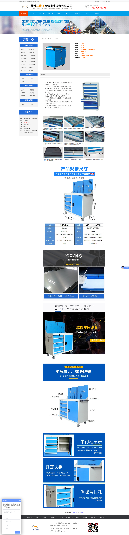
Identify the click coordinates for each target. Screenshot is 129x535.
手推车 (22, 104)
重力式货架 (32, 61)
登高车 (31, 104)
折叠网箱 (31, 93)
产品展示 (50, 38)
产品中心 (41, 13)
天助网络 (57, 531)
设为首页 (108, 1)
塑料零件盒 (23, 96)
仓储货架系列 (28, 45)
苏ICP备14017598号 (66, 531)
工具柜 (31, 78)
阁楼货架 (31, 52)
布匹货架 (23, 64)
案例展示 (68, 517)
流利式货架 (23, 58)
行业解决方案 (78, 13)
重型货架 (23, 49)
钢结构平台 (23, 61)
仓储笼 (22, 90)
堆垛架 (31, 70)
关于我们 (32, 13)
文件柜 (31, 81)
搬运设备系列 (28, 100)
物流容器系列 (28, 85)
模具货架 (68, 13)
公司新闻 (52, 517)
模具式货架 (23, 55)
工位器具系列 (28, 74)
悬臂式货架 (32, 58)
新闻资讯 (50, 13)
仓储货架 (59, 13)
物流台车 (23, 93)
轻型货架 (23, 52)
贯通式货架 (32, 55)
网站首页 (23, 13)
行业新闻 (60, 517)
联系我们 (97, 1)
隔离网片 (31, 67)
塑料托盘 (31, 90)
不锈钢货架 (32, 64)
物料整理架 (23, 70)
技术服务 (88, 13)
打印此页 (75, 512)
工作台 (22, 78)
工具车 (22, 81)
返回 (82, 512)
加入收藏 (102, 1)
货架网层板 (23, 67)
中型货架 (31, 49)
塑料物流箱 (32, 96)
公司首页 (27, 517)
